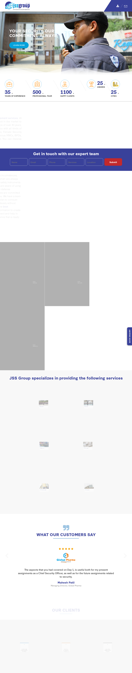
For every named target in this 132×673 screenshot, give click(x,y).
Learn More (19, 45)
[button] (129, 60)
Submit (113, 162)
